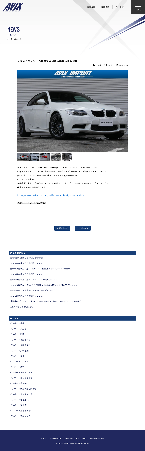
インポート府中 (17, 323)
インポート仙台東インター (22, 394)
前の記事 (62, 228)
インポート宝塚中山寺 (20, 410)
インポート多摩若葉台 (20, 345)
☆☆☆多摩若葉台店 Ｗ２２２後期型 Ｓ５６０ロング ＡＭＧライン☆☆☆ (43, 285)
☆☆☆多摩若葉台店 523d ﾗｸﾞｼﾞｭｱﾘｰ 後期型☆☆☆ (33, 279)
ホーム (10, 39)
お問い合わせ (81, 438)
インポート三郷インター (21, 372)
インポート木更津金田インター (24, 388)
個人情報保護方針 (97, 438)
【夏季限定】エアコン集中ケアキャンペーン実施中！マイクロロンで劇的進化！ (47, 301)
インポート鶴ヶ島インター (22, 377)
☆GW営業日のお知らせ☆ (22, 306)
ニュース (17, 39)
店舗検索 (91, 7)
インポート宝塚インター (21, 416)
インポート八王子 (18, 328)
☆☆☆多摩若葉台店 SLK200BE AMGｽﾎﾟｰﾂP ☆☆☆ (33, 290)
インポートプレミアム (20, 361)
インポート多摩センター (105, 65)
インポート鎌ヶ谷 (18, 383)
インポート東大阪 (18, 405)
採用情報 (105, 7)
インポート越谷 (17, 366)
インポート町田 (17, 334)
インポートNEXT (18, 356)
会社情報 (119, 7)
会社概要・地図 (56, 438)
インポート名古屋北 (19, 399)
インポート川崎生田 (19, 350)
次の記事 (83, 228)
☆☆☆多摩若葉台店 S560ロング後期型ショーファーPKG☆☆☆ (40, 268)
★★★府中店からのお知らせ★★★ (26, 257)
